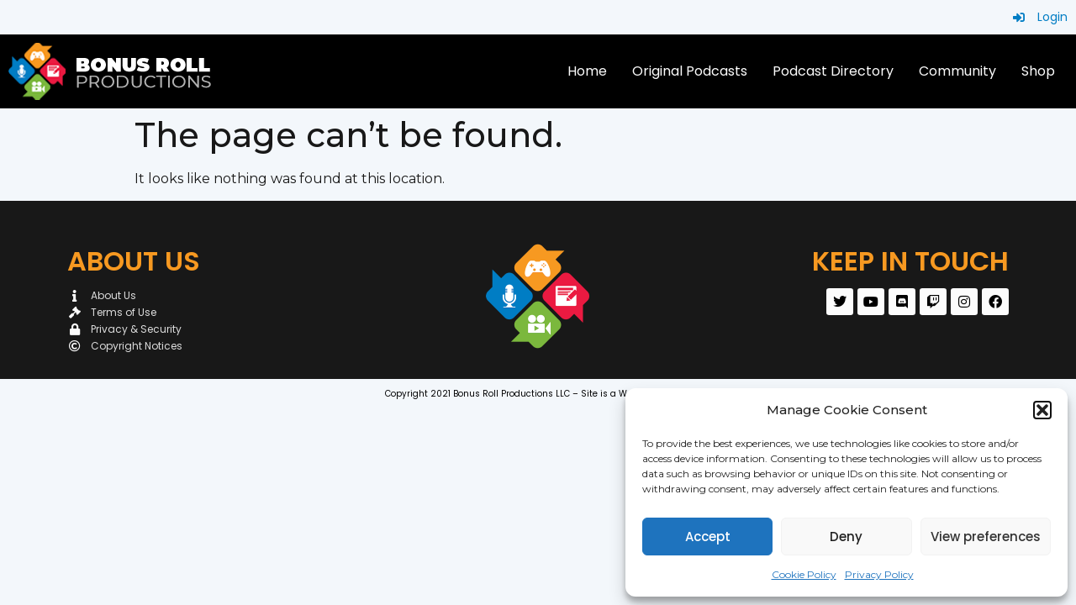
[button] (1042, 410)
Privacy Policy (879, 574)
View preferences (986, 536)
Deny (846, 536)
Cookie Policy (804, 574)
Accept (708, 536)
